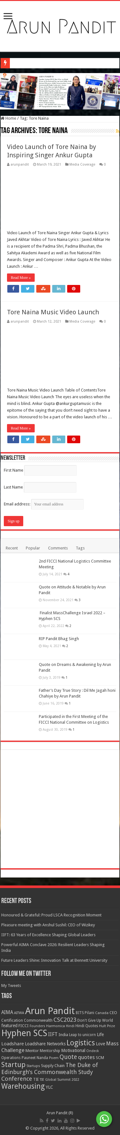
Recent (12, 548)
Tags (80, 548)
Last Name (13, 487)
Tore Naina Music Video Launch (53, 312)
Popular (33, 548)
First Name (13, 470)
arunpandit (20, 164)
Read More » (21, 277)
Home (8, 118)
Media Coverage (82, 164)
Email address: (44, 504)
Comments (58, 548)
